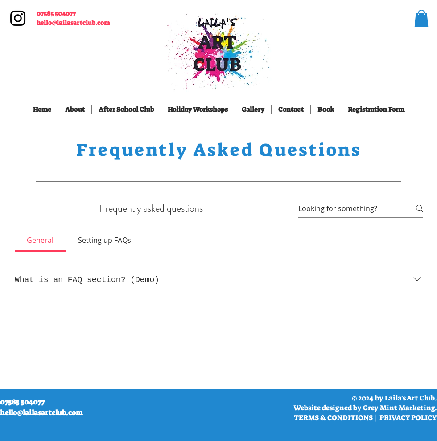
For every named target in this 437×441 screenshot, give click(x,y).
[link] (421, 18)
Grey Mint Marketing (399, 407)
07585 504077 (56, 13)
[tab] (40, 240)
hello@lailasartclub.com (73, 23)
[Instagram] (18, 18)
